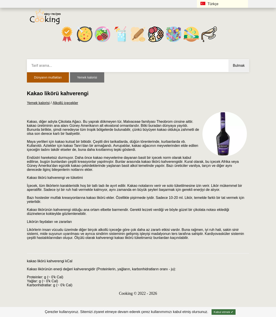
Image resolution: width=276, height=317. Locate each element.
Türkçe (209, 4)
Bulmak (239, 65)
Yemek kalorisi (87, 77)
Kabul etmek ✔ (224, 312)
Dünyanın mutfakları (48, 77)
